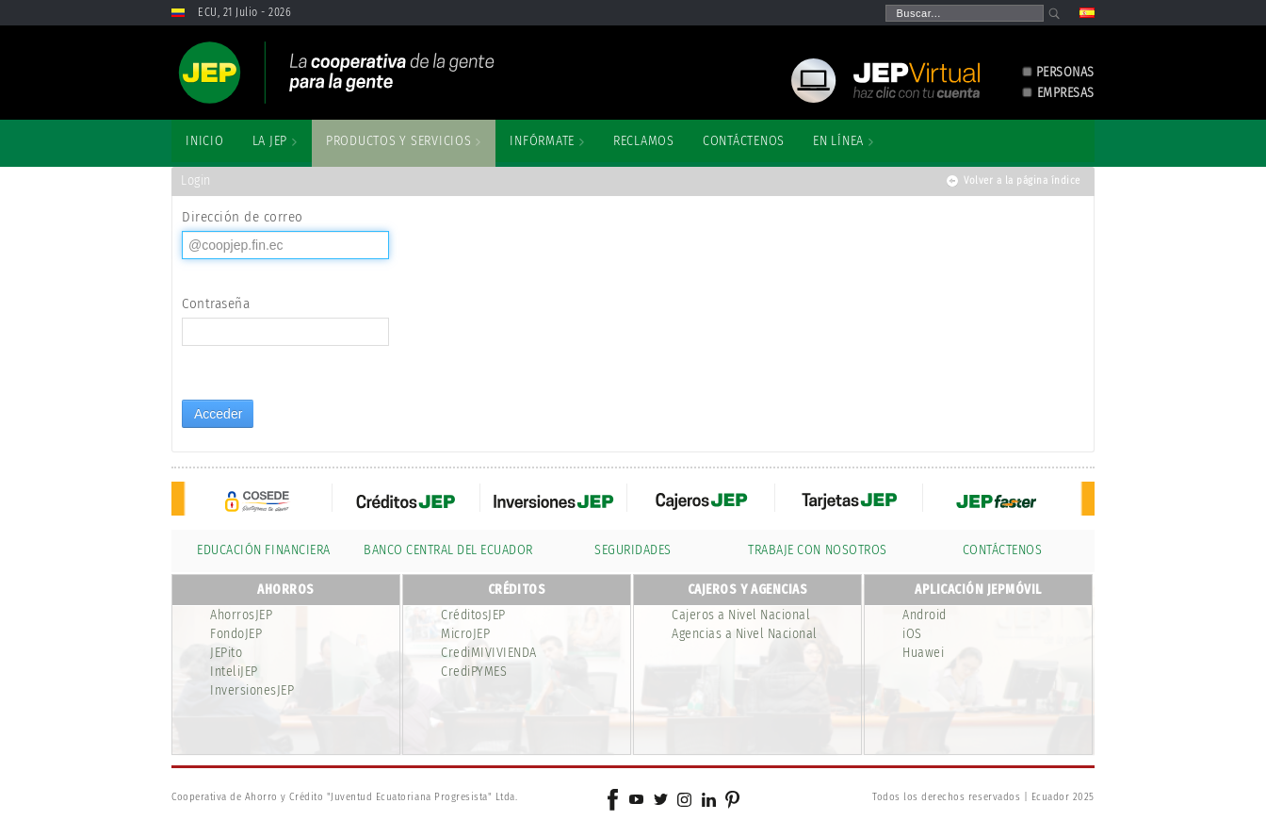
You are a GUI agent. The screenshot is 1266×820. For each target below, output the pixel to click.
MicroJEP (465, 634)
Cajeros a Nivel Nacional (741, 615)
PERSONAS (1065, 72)
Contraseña (216, 303)
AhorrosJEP (241, 615)
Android (924, 615)
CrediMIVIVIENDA (489, 653)
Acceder (218, 413)
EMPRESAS (1066, 93)
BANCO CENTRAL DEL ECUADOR (448, 550)
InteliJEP (234, 672)
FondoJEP (236, 634)
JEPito (226, 653)
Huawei (923, 653)
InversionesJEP (252, 690)
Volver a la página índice (1022, 180)
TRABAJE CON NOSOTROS (817, 550)
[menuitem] (204, 141)
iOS (912, 634)
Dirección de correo (242, 216)
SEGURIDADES (633, 550)
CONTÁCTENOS (1003, 550)
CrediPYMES (474, 672)
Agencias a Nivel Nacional (745, 634)
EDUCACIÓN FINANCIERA (263, 550)
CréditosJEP (473, 615)
